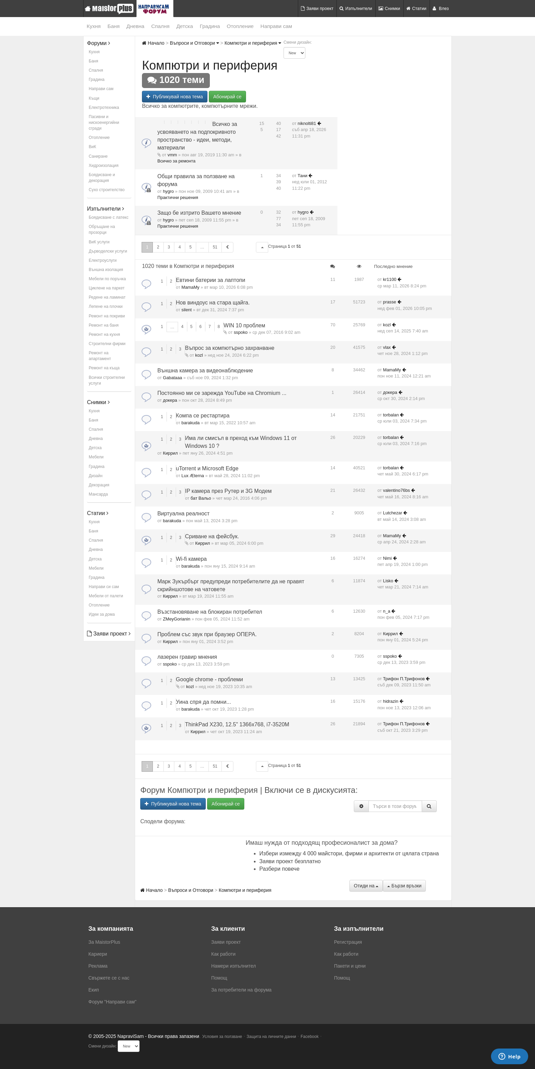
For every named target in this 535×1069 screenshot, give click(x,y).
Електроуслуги (103, 260)
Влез (441, 8)
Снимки (389, 8)
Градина (210, 26)
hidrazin (391, 701)
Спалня (160, 26)
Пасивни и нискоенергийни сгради (104, 122)
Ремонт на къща (104, 368)
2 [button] (158, 247)
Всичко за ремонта (176, 160)
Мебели (96, 457)
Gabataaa (172, 377)
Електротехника (104, 107)
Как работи (223, 954)
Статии (416, 8)
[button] (262, 247)
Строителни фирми (107, 343)
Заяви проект (317, 8)
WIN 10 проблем (244, 325)
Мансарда (98, 494)
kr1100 (389, 279)
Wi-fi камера (191, 559)
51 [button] (215, 247)
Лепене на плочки (105, 306)
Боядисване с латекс (108, 217)
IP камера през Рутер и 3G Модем (228, 491)
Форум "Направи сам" (112, 1001)
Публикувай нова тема (174, 96)
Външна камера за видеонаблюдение (205, 370)
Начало (153, 43)
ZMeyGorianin (176, 619)
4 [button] (179, 247)
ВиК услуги (99, 242)
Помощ (219, 978)
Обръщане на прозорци (102, 229)
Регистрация (348, 942)
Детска (184, 26)
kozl (387, 324)
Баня (113, 26)
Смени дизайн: (298, 42)
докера (170, 400)
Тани (302, 175)
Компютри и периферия (253, 43)
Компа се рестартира (203, 415)
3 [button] (169, 247)
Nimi (387, 558)
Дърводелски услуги (108, 251)
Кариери (97, 954)
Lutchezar (392, 512)
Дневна (136, 26)
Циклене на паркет (107, 288)
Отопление (240, 26)
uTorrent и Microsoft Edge (207, 468)
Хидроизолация (103, 165)
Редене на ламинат (107, 297)
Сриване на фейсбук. (212, 536)
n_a (386, 611)
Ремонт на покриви (107, 316)
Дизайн (95, 475)
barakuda (191, 422)
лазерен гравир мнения (187, 657)
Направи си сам (104, 586)
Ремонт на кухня (104, 334)
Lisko (388, 580)
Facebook (310, 1036)
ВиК (92, 146)
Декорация (99, 485)
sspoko (241, 332)
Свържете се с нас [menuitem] (108, 978)
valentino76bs (396, 490)
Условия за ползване (222, 1036)
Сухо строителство (107, 189)
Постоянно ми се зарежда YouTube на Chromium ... (221, 393)
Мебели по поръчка (107, 278)
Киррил (170, 453)
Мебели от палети (106, 596)
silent (187, 309)
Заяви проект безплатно (290, 861)
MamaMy (191, 287)
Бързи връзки (404, 885)
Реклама (97, 966)
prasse (389, 301)
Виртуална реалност (183, 513)
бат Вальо (201, 498)
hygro (168, 191)
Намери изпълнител (233, 966)
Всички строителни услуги (107, 380)
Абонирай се (227, 96)
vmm (172, 154)
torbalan (391, 414)
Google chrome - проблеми (209, 679)
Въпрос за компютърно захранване (229, 348)
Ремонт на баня (104, 325)
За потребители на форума (241, 990)
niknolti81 (307, 123)
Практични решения (177, 197)
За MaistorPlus (104, 942)
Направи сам (276, 26)
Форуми (98, 43)
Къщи (94, 98)
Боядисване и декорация (102, 177)
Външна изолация (106, 269)
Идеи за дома (102, 614)
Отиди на (366, 885)
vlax (387, 347)
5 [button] (190, 247)
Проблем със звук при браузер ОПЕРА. (207, 634)
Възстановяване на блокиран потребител (209, 612)
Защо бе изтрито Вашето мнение (199, 213)
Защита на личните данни (271, 1036)
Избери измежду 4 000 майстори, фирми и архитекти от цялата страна (349, 853)
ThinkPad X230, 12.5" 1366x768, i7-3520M (237, 724)
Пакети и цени (349, 966)
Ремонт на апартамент (100, 356)
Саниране (98, 156)
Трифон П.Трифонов (404, 678)
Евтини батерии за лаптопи (210, 280)
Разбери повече (279, 869)
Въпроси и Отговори (194, 43)
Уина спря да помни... (203, 702)
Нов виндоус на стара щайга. (213, 302)
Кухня (94, 26)
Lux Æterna (193, 475)
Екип (93, 990)
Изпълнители (355, 8)
